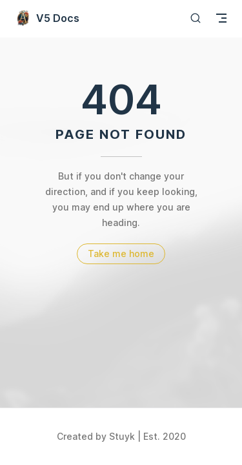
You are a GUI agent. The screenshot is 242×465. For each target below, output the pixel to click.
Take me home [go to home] (121, 253)
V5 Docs (47, 18)
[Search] (195, 18)
